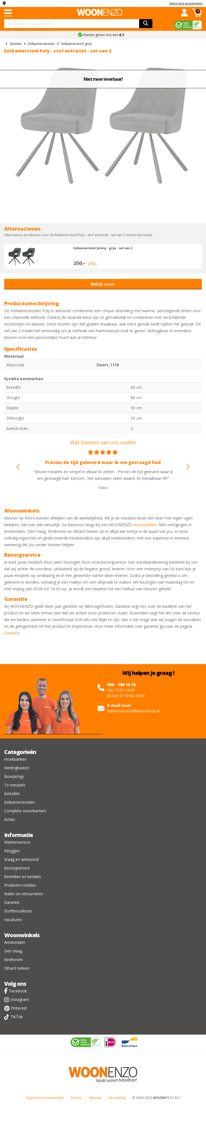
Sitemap (95, 1097)
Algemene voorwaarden (45, 1097)
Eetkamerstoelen (19, 802)
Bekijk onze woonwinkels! (186, 3)
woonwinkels (145, 524)
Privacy (76, 1097)
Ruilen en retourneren (23, 893)
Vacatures (13, 919)
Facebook (18, 991)
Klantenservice (17, 842)
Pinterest (19, 1008)
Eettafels (12, 793)
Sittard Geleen (16, 968)
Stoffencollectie (18, 911)
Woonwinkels (21, 935)
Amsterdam (14, 942)
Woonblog (117, 1097)
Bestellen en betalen (22, 876)
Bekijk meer (103, 284)
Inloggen (12, 850)
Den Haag (13, 951)
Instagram (20, 999)
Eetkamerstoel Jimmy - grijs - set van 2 (103, 248)
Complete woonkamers (25, 810)
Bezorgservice (17, 868)
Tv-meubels (14, 785)
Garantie (11, 633)
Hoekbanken (15, 759)
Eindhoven (13, 959)
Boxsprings (14, 776)
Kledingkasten (16, 767)
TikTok (17, 1016)
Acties (9, 819)
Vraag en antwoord (21, 859)
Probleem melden (20, 885)
